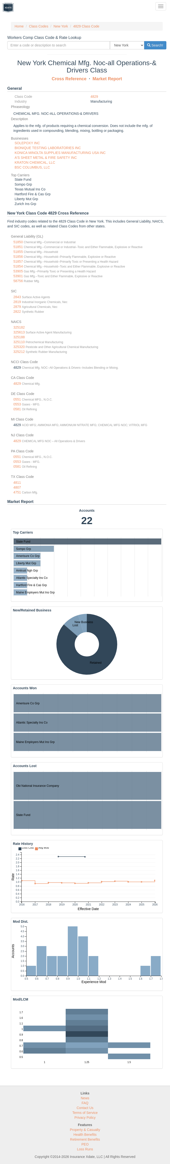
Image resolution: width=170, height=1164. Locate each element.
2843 (17, 297)
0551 (17, 399)
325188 (19, 337)
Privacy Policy (85, 1117)
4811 (17, 482)
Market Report (107, 78)
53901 (18, 276)
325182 (19, 327)
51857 (18, 261)
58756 (18, 281)
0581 (17, 409)
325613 (19, 332)
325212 (19, 352)
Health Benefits (85, 1135)
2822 (17, 311)
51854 (18, 266)
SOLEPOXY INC (27, 143)
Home (19, 26)
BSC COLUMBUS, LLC (32, 167)
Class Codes (38, 26)
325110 (19, 342)
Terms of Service (85, 1113)
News (85, 1098)
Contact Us (85, 1108)
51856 (18, 257)
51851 (18, 247)
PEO (85, 1144)
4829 (94, 96)
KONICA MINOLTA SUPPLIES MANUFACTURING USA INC (60, 153)
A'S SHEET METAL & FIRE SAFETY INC (46, 158)
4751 (17, 492)
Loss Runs (85, 1149)
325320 (19, 347)
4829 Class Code (86, 26)
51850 (18, 242)
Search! (155, 45)
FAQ (84, 1103)
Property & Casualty (85, 1130)
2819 (17, 302)
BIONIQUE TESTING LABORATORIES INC (48, 148)
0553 (17, 404)
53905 (18, 271)
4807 (17, 487)
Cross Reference (69, 78)
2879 (17, 307)
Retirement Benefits (85, 1139)
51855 (18, 252)
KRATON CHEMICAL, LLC (35, 162)
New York (61, 26)
